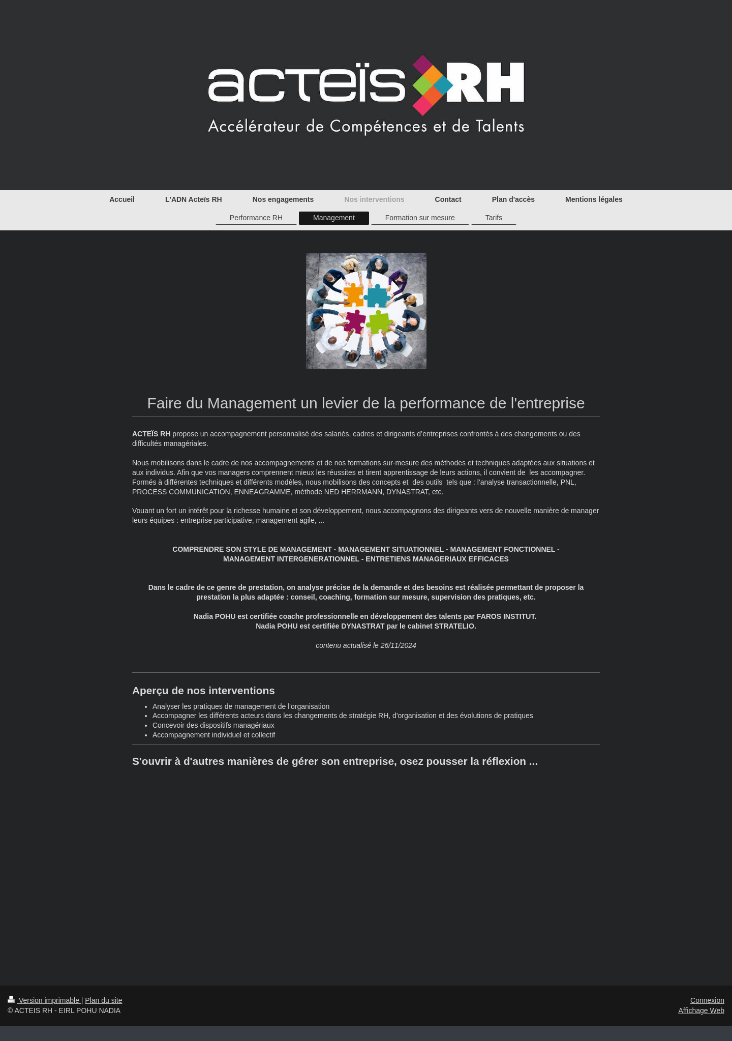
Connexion (707, 1000)
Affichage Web (701, 1010)
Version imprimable (44, 1000)
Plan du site (103, 1000)
